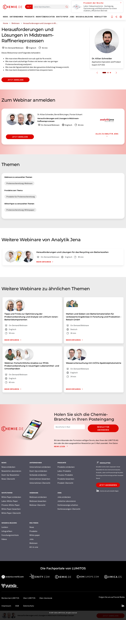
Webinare (33, 543)
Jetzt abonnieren (108, 485)
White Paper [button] (62, 16)
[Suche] (66, 7)
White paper (34, 535)
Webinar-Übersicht (37, 505)
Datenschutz (28, 606)
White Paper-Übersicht (11, 513)
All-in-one (33, 547)
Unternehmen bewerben (39, 479)
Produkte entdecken (66, 467)
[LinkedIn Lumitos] (123, 606)
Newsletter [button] (100, 16)
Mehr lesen (61, 446)
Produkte (33, 531)
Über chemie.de (45, 598)
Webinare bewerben (37, 501)
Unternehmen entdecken (40, 467)
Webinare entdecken (38, 497)
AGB (17, 606)
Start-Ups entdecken (38, 471)
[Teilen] (116, 17)
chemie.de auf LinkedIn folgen (107, 491)
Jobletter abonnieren (66, 501)
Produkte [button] (30, 16)
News (31, 527)
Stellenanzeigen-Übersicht (68, 509)
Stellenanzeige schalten (67, 505)
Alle (28, 7)
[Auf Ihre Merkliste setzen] (112, 17)
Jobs (31, 539)
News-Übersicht (8, 479)
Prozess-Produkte (65, 475)
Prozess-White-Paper (10, 505)
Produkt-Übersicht (65, 483)
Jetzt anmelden (15, 80)
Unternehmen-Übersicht (39, 483)
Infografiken (6, 531)
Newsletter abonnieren (103, 428)
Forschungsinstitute (10, 535)
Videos (4, 539)
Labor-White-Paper (9, 501)
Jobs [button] (72, 16)
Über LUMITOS (29, 598)
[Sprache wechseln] (120, 17)
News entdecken (8, 467)
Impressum (6, 606)
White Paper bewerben (11, 509)
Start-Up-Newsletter (10, 475)
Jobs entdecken (64, 497)
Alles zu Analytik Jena (107, 135)
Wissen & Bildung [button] (84, 16)
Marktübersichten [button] (45, 16)
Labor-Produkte (64, 471)
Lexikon (4, 527)
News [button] (5, 16)
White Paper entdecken (11, 497)
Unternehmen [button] (16, 16)
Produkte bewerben (65, 479)
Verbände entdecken (38, 475)
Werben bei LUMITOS (10, 598)
